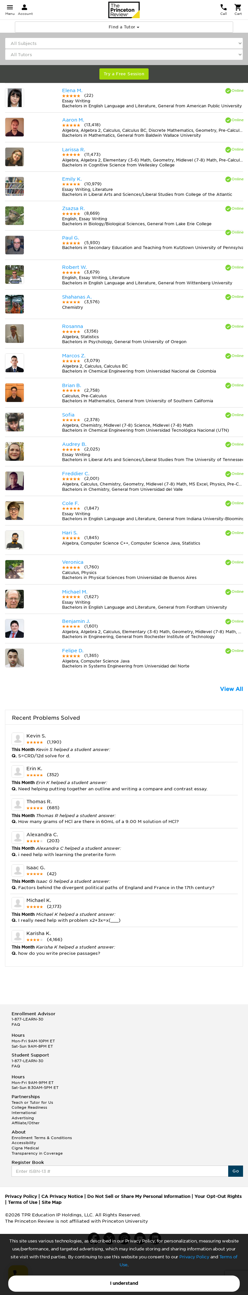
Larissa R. (73, 149)
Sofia (68, 414)
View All (231, 689)
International (24, 1112)
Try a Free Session (124, 73)
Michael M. (75, 591)
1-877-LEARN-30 (27, 1019)
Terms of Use (22, 1202)
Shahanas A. (77, 297)
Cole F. (70, 503)
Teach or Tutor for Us (32, 1102)
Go (235, 1171)
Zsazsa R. (73, 208)
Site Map (51, 1202)
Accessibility (24, 1142)
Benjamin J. (76, 621)
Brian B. (71, 385)
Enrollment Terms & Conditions (42, 1137)
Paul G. (70, 237)
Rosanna (72, 326)
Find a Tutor (124, 26)
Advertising (23, 1118)
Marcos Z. (74, 355)
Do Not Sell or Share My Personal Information (138, 1196)
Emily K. (72, 179)
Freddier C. (75, 473)
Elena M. (72, 90)
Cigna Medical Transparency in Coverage (37, 1151)
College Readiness (29, 1107)
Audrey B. (74, 444)
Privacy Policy (194, 1256)
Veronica (73, 562)
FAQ (16, 1024)
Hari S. (70, 532)
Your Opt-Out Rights (218, 1196)
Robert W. (74, 267)
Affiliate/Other (26, 1123)
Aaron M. (73, 120)
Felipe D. (73, 650)
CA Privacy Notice (62, 1196)
